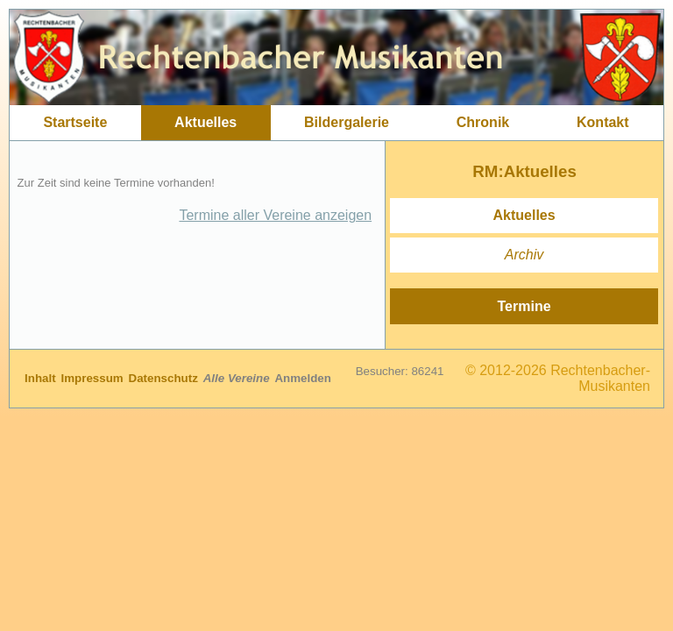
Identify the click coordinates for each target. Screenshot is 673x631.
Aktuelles (205, 122)
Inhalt (42, 378)
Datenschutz (165, 378)
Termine (524, 306)
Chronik (483, 122)
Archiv (524, 254)
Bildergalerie (346, 122)
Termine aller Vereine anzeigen (275, 215)
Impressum (94, 378)
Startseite (75, 122)
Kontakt (603, 122)
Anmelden (302, 378)
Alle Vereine (238, 378)
